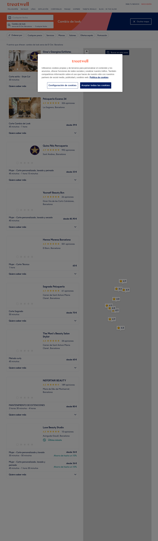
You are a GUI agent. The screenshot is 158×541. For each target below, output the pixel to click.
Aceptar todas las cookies (96, 85)
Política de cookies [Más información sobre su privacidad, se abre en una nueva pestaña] (99, 77)
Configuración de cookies (63, 85)
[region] (80, 73)
